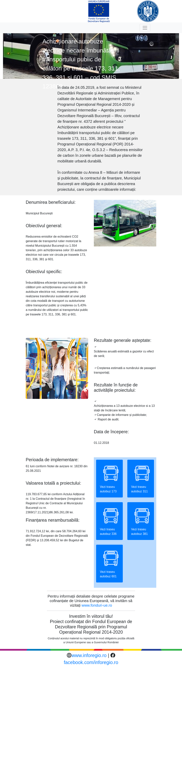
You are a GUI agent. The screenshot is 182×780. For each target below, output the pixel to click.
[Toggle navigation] (145, 28)
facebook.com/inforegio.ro (91, 662)
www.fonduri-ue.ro (97, 605)
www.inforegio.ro (89, 655)
